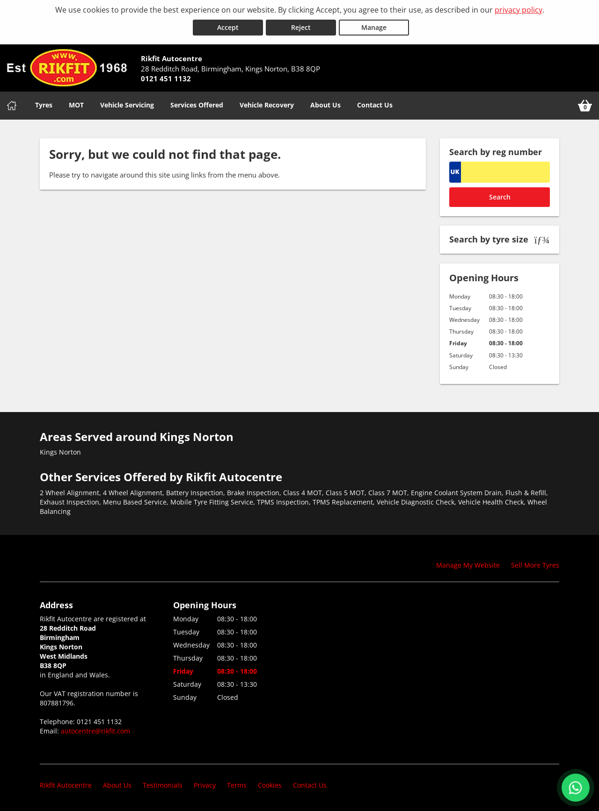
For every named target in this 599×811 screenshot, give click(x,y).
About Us (325, 104)
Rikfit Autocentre (66, 785)
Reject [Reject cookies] (301, 27)
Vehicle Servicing (127, 104)
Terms (237, 785)
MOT (76, 104)
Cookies (270, 785)
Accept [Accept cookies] (228, 27)
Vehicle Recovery (267, 104)
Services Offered (196, 104)
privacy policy (518, 10)
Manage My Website (468, 565)
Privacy (205, 785)
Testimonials (163, 785)
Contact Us (375, 104)
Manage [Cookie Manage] (374, 27)
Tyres (43, 104)
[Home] (11, 106)
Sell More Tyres (535, 565)
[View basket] (585, 106)
